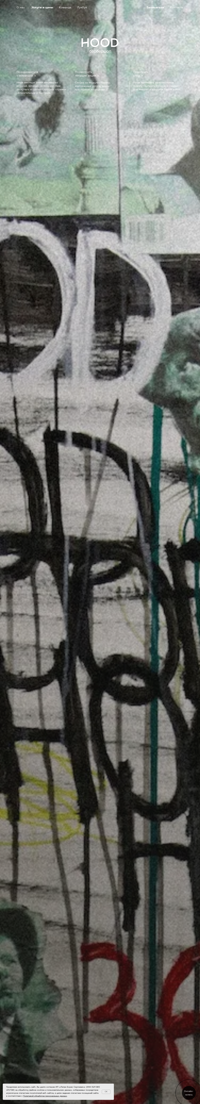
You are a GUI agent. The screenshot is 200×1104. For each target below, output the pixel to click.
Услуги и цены (42, 7)
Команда (65, 7)
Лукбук (82, 7)
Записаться (155, 7)
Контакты (176, 7)
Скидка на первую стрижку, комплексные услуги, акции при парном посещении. (92, 86)
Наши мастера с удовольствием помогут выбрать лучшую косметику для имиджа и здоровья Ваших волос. (157, 86)
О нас (21, 7)
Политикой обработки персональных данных (45, 1096)
